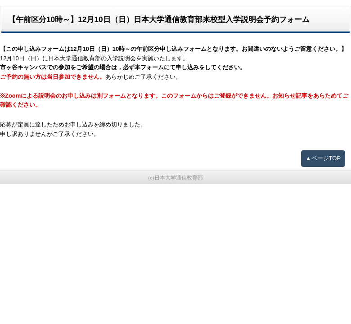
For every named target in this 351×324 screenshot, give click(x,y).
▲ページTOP (323, 158)
